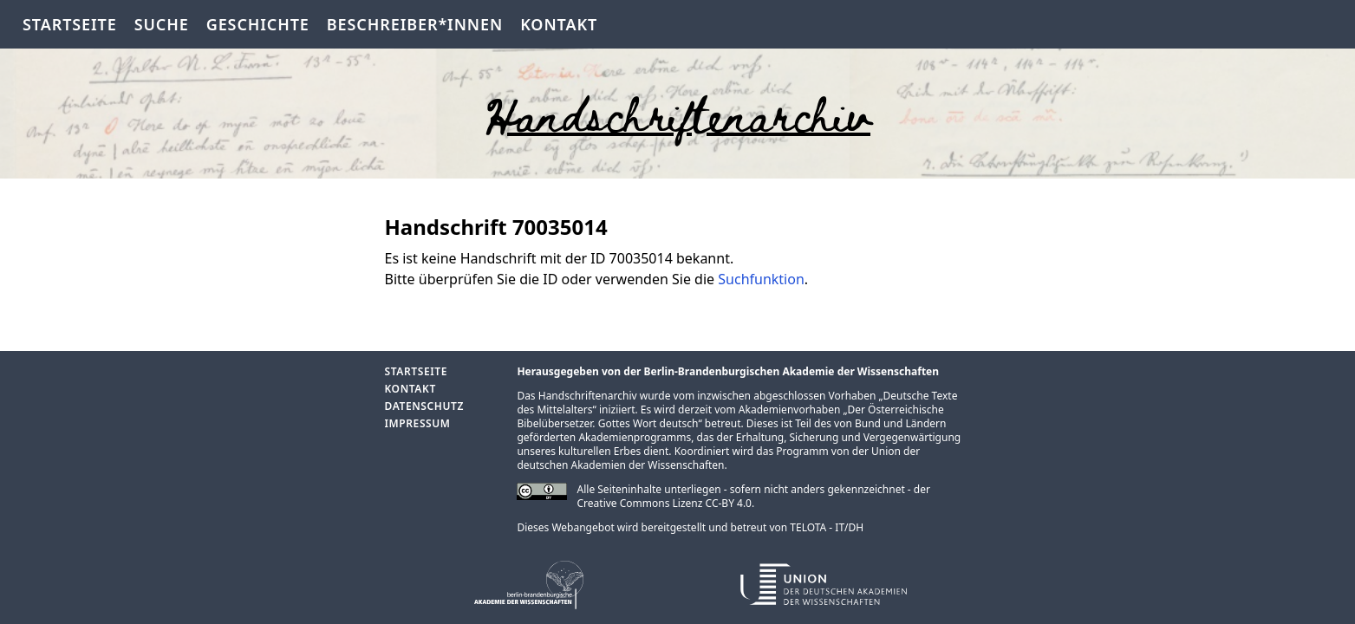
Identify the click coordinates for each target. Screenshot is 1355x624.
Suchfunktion (761, 279)
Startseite (70, 24)
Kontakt (558, 24)
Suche (161, 24)
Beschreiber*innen (415, 24)
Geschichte (257, 24)
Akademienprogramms (634, 437)
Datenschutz (424, 406)
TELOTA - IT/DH (826, 527)
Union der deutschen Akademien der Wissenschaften (718, 458)
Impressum (418, 423)
